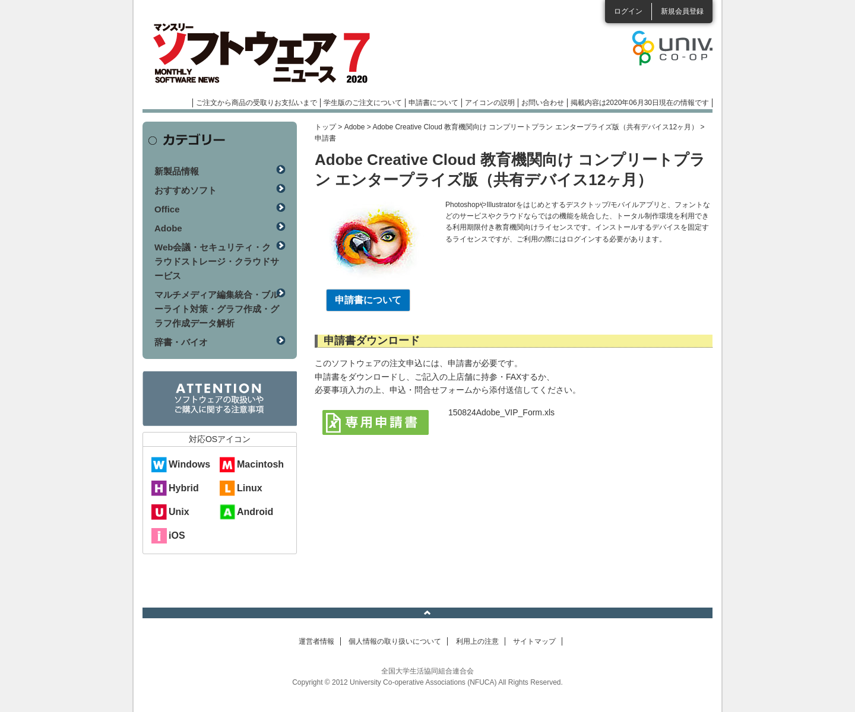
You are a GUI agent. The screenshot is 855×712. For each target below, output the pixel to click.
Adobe (354, 127)
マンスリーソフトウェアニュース (268, 53)
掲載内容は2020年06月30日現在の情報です (640, 102)
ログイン (628, 11)
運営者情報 (316, 641)
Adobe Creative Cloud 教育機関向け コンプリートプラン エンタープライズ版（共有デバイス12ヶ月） (535, 127)
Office (167, 209)
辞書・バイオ (181, 342)
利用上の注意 (477, 641)
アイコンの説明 (490, 102)
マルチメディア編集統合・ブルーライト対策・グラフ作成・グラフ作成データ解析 (216, 309)
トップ (325, 127)
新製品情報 (176, 171)
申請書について (433, 102)
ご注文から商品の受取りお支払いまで (256, 102)
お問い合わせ (542, 102)
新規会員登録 (682, 11)
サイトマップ (534, 641)
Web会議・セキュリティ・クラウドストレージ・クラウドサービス (216, 261)
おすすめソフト (185, 190)
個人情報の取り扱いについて (395, 641)
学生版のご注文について (363, 102)
